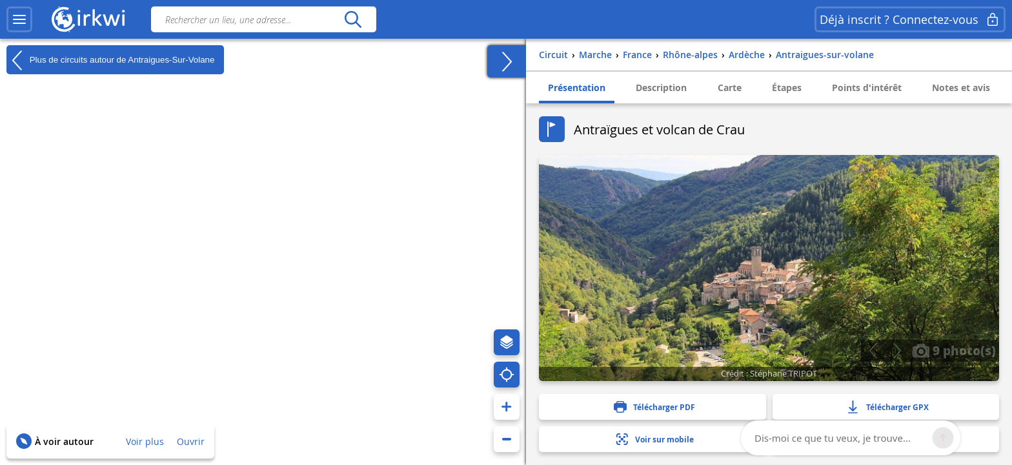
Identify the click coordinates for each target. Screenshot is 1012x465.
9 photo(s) (954, 350)
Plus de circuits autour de (110, 60)
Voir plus (145, 441)
